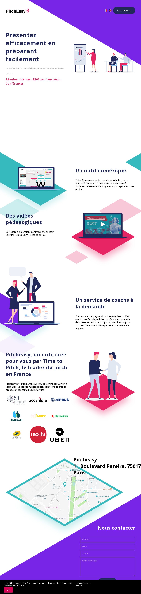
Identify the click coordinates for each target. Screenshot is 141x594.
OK (8, 589)
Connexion (124, 10)
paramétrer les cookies (82, 584)
